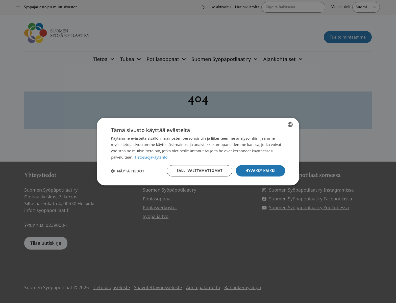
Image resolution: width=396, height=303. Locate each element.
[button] (127, 171)
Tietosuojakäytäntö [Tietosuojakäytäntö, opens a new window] (151, 157)
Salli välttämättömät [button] (199, 170)
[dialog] (198, 151)
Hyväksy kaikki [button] (260, 170)
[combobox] (290, 124)
